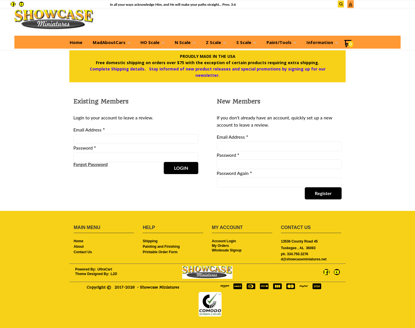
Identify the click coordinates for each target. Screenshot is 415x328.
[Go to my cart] (348, 45)
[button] (341, 4)
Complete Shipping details (117, 69)
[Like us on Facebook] (13, 4)
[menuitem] (76, 42)
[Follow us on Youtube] (21, 4)
